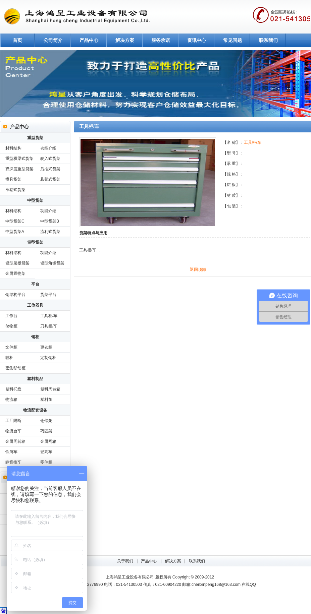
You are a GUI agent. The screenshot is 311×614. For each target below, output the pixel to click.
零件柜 (46, 462)
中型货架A (14, 231)
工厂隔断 (13, 420)
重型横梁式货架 (19, 158)
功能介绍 (48, 148)
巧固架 (46, 431)
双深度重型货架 (19, 169)
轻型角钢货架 (52, 263)
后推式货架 (50, 169)
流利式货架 (50, 231)
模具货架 (13, 179)
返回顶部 (198, 269)
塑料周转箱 (50, 389)
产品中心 (89, 40)
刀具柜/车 (48, 326)
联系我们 (268, 40)
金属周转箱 (15, 441)
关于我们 (125, 561)
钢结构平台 (15, 294)
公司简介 (53, 40)
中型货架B (49, 221)
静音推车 (13, 462)
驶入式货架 (50, 158)
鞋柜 (9, 357)
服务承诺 (160, 40)
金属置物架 (15, 273)
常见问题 (232, 40)
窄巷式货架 (15, 189)
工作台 (11, 315)
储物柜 (11, 326)
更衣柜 (46, 347)
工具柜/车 (48, 315)
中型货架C (14, 221)
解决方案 (124, 40)
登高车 (46, 451)
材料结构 (13, 148)
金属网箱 (48, 441)
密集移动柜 (15, 368)
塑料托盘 (13, 389)
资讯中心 (196, 40)
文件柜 (11, 347)
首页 (17, 40)
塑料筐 (46, 399)
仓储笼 (46, 420)
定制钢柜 (48, 357)
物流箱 (11, 399)
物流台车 (13, 431)
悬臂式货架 (50, 179)
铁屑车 (11, 451)
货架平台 (48, 294)
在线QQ (249, 584)
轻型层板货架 (17, 263)
